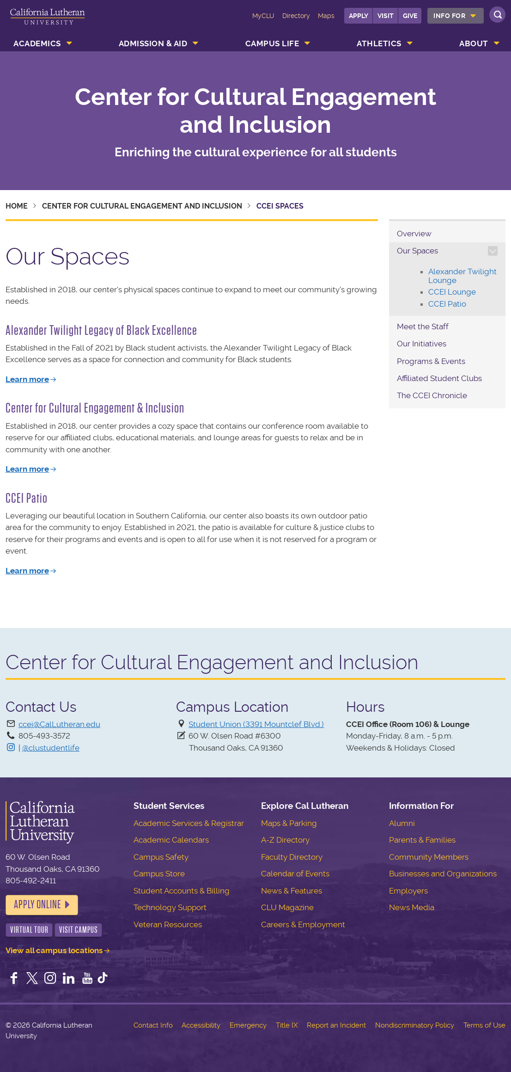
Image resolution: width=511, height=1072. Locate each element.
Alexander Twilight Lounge (462, 276)
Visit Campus (78, 930)
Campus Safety (161, 857)
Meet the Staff (423, 326)
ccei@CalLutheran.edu (59, 724)
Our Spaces (417, 250)
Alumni (402, 823)
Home (17, 206)
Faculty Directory (291, 857)
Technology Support (170, 907)
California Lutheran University (47, 22)
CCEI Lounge (452, 291)
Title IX (287, 1025)
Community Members (428, 857)
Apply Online (37, 904)
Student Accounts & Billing (182, 890)
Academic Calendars (171, 839)
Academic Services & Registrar (189, 823)
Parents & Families (422, 839)
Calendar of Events (295, 873)
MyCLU (263, 15)
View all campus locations (54, 950)
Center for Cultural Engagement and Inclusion (256, 110)
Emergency (248, 1025)
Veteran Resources (168, 924)
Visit (385, 15)
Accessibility (201, 1025)
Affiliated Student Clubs (439, 378)
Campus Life (272, 43)
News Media (411, 907)
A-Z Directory (285, 839)
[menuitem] (455, 16)
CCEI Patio (447, 303)
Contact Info (153, 1025)
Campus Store (159, 873)
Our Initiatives (421, 343)
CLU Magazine (287, 907)
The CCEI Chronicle (432, 395)
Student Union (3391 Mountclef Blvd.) (256, 724)
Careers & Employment (303, 924)
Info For (449, 15)
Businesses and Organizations (443, 873)
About (473, 43)
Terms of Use (484, 1025)
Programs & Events (431, 361)
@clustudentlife (50, 747)
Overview (414, 233)
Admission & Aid (153, 43)
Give (410, 15)
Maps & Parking (289, 823)
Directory (296, 15)
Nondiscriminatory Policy (414, 1025)
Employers (408, 890)
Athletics (379, 43)
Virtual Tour (29, 930)
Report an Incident (336, 1025)
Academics (37, 43)
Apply (358, 15)
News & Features (291, 890)
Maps (326, 15)
